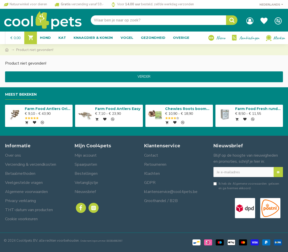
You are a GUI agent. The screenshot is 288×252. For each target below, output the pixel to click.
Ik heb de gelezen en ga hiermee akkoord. (246, 185)
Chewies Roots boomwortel (188, 108)
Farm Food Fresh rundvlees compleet (258, 108)
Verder (144, 76)
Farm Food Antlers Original (48, 108)
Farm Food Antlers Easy (117, 108)
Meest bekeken (21, 94)
